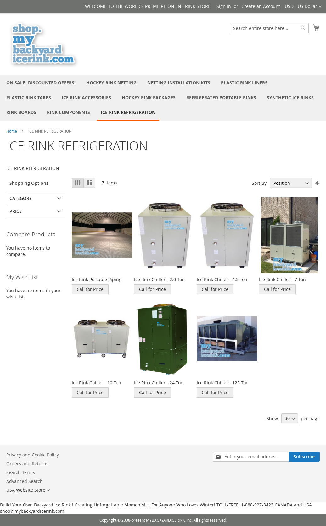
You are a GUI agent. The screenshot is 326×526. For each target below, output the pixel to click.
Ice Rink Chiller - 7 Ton (282, 279)
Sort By (259, 183)
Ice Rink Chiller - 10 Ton (96, 383)
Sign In (223, 6)
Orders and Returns (27, 464)
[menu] (163, 98)
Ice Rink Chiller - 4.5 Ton (222, 279)
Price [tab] (15, 211)
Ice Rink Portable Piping (96, 279)
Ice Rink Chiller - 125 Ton (223, 383)
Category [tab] (20, 198)
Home (11, 130)
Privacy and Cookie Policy (32, 455)
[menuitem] (41, 82)
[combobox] (269, 28)
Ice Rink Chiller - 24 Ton (158, 383)
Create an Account (260, 6)
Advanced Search (24, 481)
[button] (303, 6)
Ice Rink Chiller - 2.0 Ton (159, 279)
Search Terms (20, 472)
